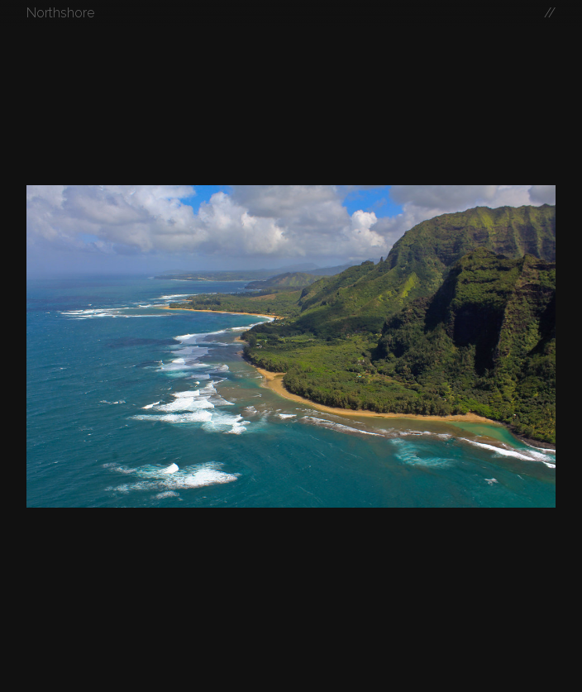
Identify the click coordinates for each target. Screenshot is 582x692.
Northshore (60, 13)
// (550, 13)
